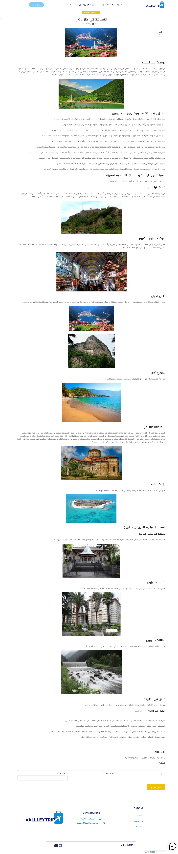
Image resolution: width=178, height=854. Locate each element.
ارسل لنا (136, 831)
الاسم (160, 777)
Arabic (147, 852)
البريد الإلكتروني (107, 777)
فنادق (121, 78)
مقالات (136, 819)
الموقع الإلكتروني (56, 777)
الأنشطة (133, 185)
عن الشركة (136, 825)
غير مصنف (84, 16)
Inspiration (92, 16)
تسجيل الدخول (34, 6)
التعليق (160, 767)
